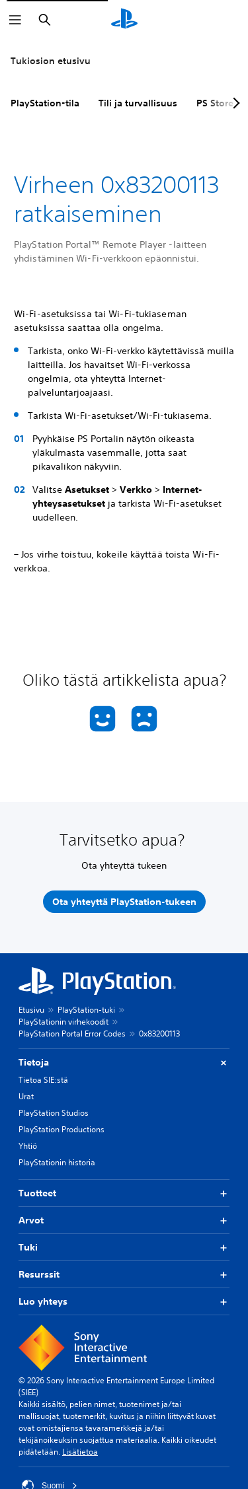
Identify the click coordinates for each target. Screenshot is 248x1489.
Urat (26, 1096)
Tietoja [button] (124, 1063)
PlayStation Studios (54, 1112)
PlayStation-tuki (86, 1009)
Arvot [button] (124, 1220)
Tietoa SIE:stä (43, 1079)
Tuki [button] (124, 1247)
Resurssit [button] (124, 1274)
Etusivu (31, 1009)
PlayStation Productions (61, 1129)
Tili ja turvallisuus (138, 103)
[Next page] (234, 103)
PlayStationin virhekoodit (63, 1021)
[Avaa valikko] (15, 20)
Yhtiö (28, 1145)
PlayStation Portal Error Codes (72, 1033)
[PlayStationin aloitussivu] (124, 20)
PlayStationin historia (57, 1162)
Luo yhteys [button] (124, 1301)
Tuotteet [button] (124, 1193)
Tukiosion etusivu (51, 61)
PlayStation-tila (45, 103)
